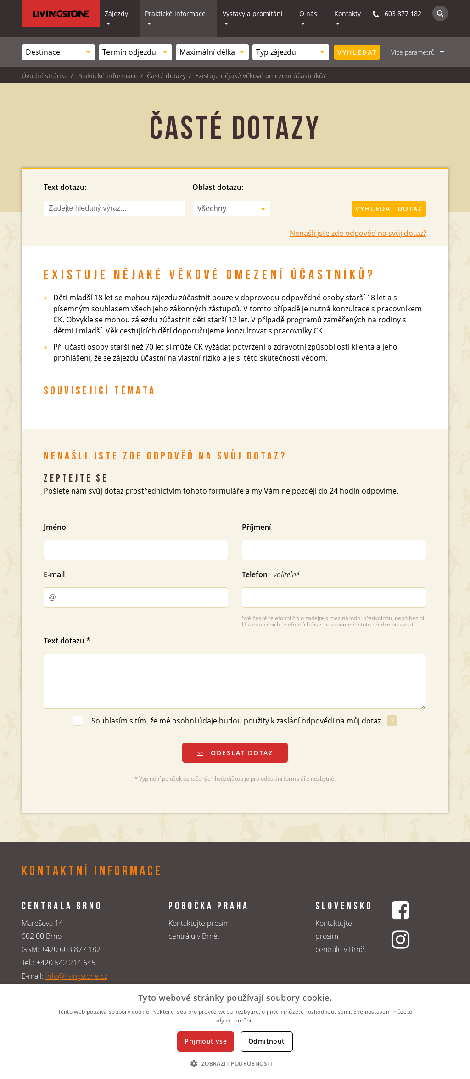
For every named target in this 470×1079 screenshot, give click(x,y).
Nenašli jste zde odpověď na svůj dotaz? (358, 233)
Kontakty (347, 13)
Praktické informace (175, 13)
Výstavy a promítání (253, 13)
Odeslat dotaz (235, 752)
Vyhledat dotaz (389, 208)
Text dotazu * (67, 641)
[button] (234, 1063)
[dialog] (235, 1031)
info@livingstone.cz (76, 976)
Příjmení (256, 527)
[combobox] (58, 52)
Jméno (55, 527)
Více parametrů (413, 52)
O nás (308, 13)
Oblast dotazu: (217, 187)
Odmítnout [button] (266, 1041)
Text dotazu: (65, 187)
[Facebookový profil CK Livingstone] (412, 910)
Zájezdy (116, 13)
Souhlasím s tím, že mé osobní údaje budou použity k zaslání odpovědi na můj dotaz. (238, 721)
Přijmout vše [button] (206, 1041)
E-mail (54, 574)
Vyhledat (357, 52)
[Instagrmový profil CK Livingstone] (412, 939)
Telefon (270, 574)
